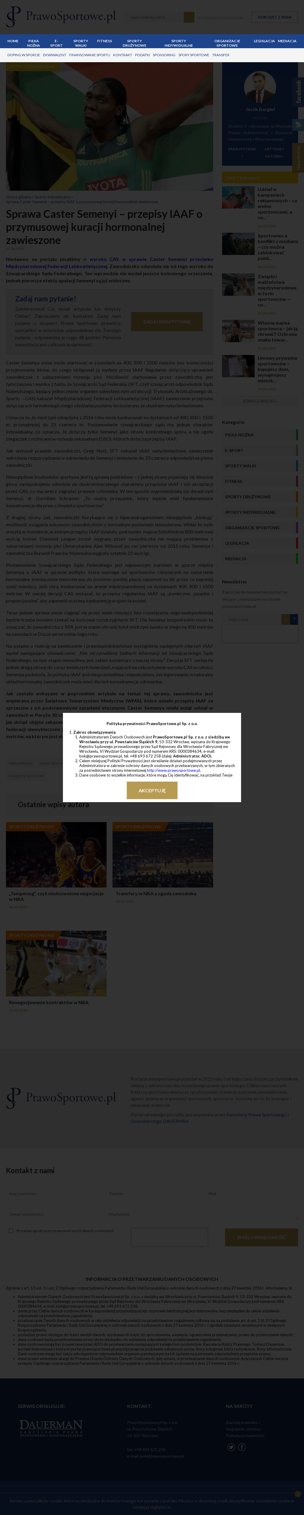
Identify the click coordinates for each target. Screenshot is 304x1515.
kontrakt (122, 55)
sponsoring (164, 55)
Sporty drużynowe (134, 43)
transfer (220, 55)
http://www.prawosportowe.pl (173, 770)
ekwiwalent (54, 55)
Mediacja (287, 41)
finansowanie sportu (89, 55)
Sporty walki (80, 43)
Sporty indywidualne (178, 43)
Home (12, 41)
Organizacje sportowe (227, 43)
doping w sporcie (23, 55)
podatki (142, 55)
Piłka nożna (33, 43)
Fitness (104, 41)
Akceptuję (152, 790)
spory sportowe (193, 55)
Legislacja (264, 41)
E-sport (56, 43)
